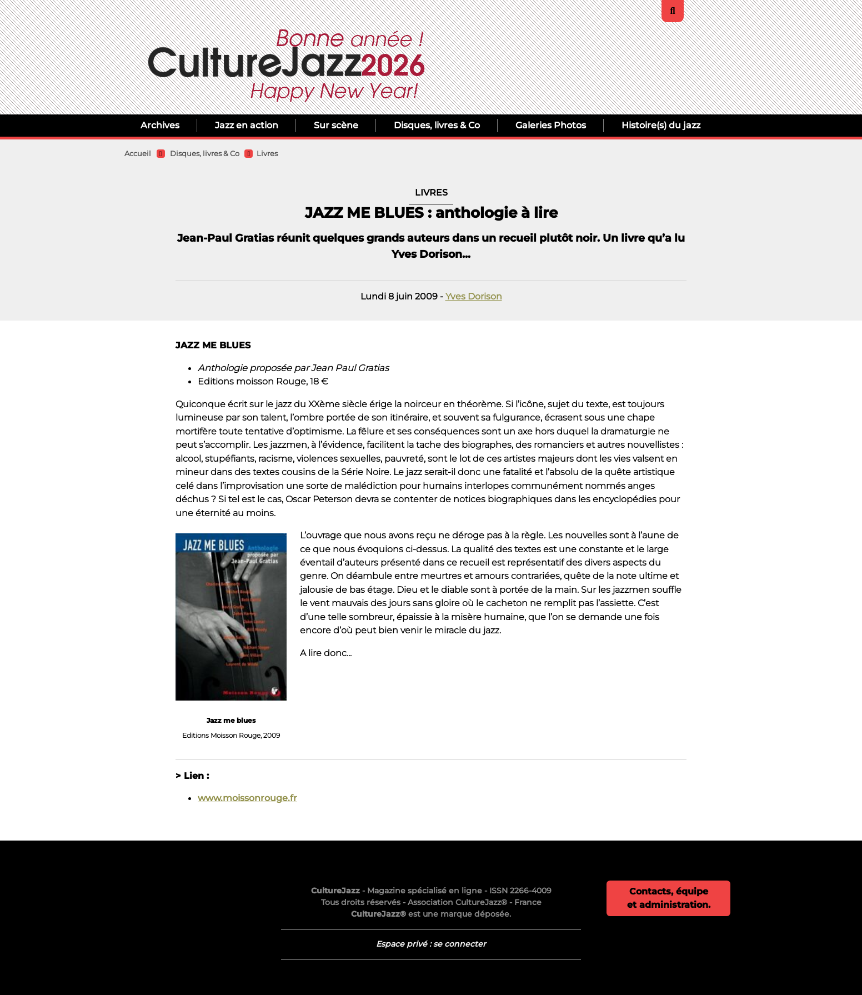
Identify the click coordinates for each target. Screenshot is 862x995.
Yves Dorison (473, 296)
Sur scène (336, 125)
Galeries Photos (550, 125)
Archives (160, 125)
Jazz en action (246, 125)
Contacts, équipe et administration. (668, 898)
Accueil (137, 153)
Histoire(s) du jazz (661, 125)
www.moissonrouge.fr (247, 797)
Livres (267, 153)
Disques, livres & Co (437, 125)
